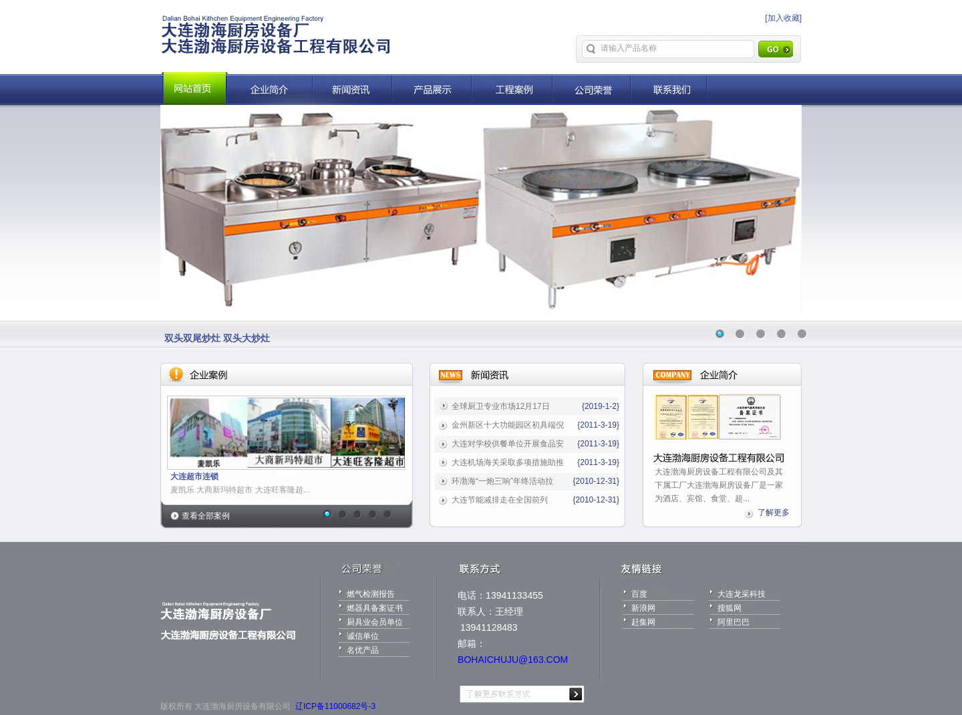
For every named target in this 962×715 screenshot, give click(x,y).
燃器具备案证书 (375, 608)
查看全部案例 (206, 516)
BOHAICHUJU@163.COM (513, 659)
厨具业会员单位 (375, 622)
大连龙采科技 (741, 594)
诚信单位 (363, 636)
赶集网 (643, 622)
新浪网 (643, 608)
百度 (639, 594)
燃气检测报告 (371, 594)
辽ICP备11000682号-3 (335, 706)
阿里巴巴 (733, 622)
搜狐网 (729, 608)
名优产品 (363, 650)
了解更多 (774, 512)
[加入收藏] (783, 18)
